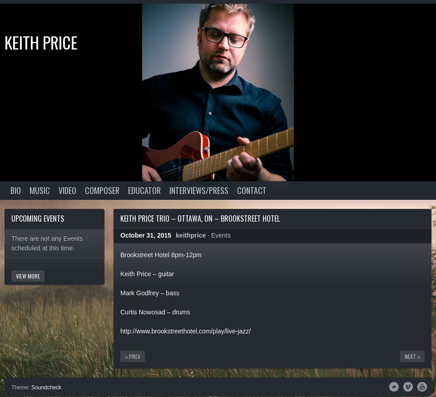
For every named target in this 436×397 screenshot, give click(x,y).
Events (221, 235)
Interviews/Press (198, 190)
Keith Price (41, 42)
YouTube (422, 386)
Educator (144, 190)
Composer (102, 190)
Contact (252, 190)
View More (28, 276)
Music (40, 190)
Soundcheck (46, 387)
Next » (412, 356)
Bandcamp (394, 386)
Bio (15, 190)
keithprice (191, 235)
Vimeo (408, 386)
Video (67, 190)
